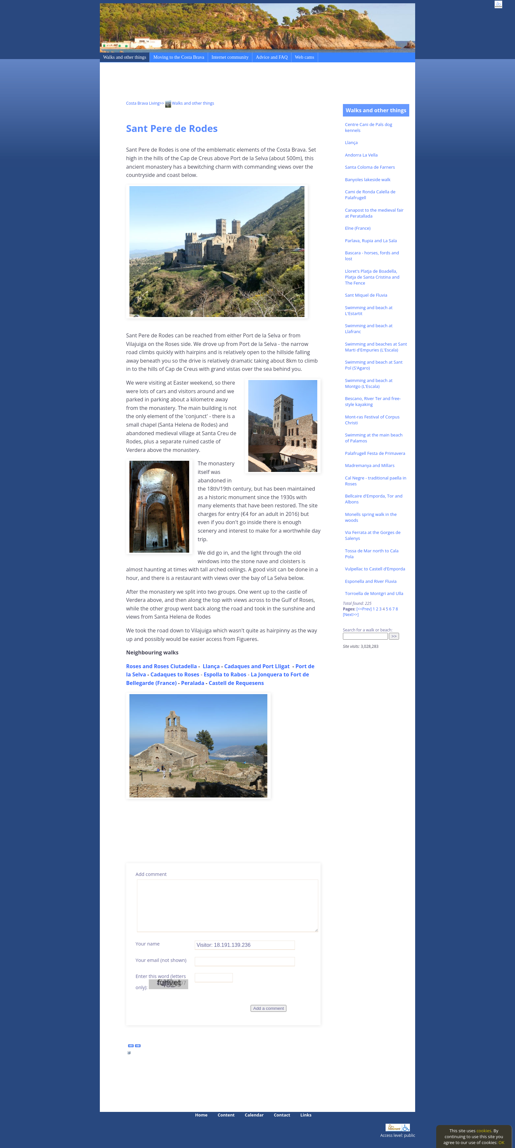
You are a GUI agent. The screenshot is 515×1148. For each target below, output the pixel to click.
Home (201, 1115)
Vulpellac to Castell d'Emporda (375, 569)
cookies (484, 1131)
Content (226, 1115)
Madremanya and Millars (370, 465)
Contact (282, 1115)
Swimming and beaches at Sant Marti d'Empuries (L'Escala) (376, 347)
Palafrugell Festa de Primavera (375, 453)
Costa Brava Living (143, 103)
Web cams (304, 57)
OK (501, 1142)
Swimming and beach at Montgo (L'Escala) (369, 383)
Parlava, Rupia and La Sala (371, 241)
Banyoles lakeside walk (368, 179)
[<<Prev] (363, 609)
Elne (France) (358, 228)
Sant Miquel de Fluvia (366, 295)
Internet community (230, 57)
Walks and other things (124, 57)
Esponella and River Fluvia (371, 581)
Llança (351, 142)
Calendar (254, 1115)
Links (306, 1115)
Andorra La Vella (361, 155)
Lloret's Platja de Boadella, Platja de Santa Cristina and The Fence (372, 277)
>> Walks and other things (187, 103)
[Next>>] (351, 614)
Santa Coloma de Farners (370, 167)
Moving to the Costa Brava (178, 57)
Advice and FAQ (272, 57)
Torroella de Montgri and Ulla (374, 593)
